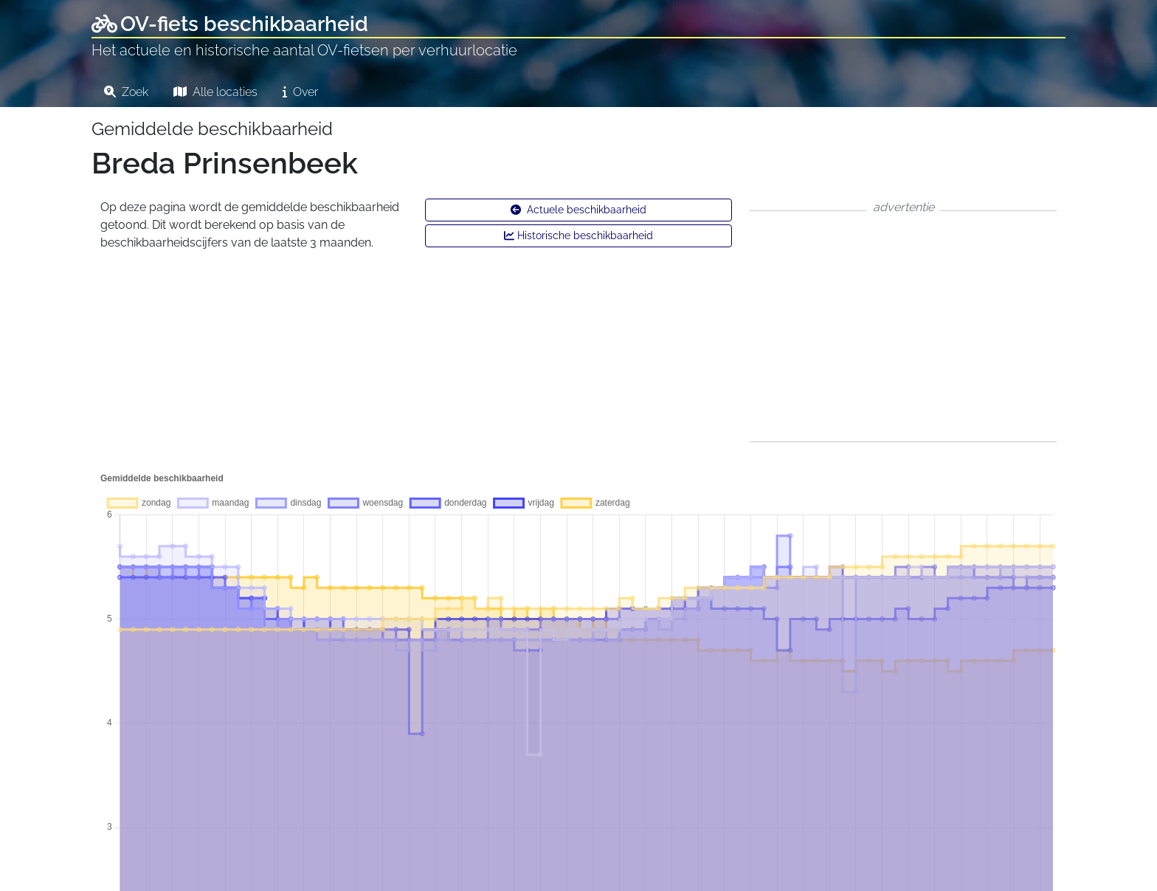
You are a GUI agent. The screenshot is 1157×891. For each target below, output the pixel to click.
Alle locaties (215, 92)
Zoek (126, 92)
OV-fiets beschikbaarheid (229, 24)
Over (300, 92)
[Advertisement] (903, 326)
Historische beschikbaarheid (578, 235)
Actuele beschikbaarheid (578, 210)
